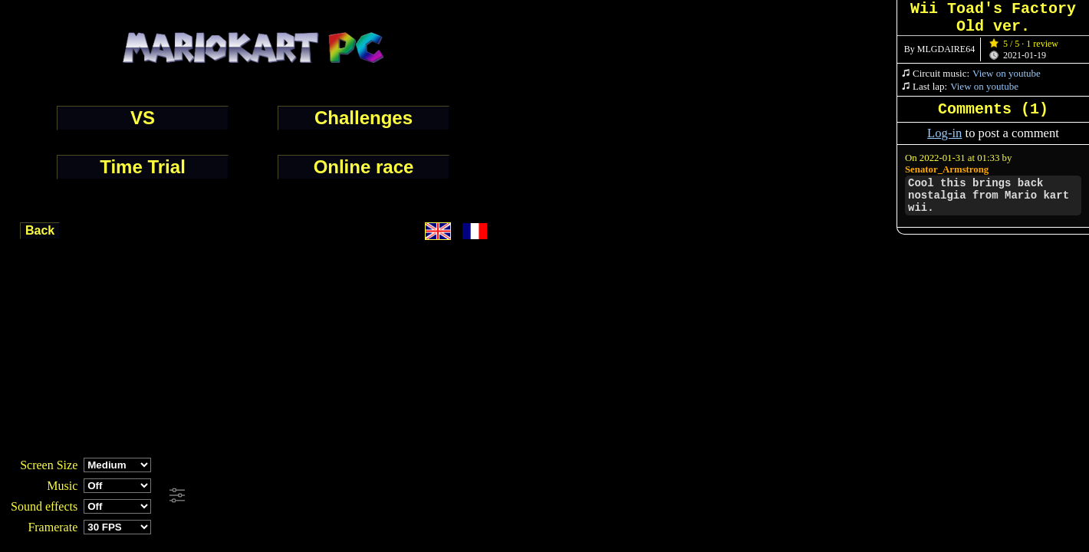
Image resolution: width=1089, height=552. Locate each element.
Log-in (944, 133)
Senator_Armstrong (947, 169)
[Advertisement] (417, 496)
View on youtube (1006, 73)
